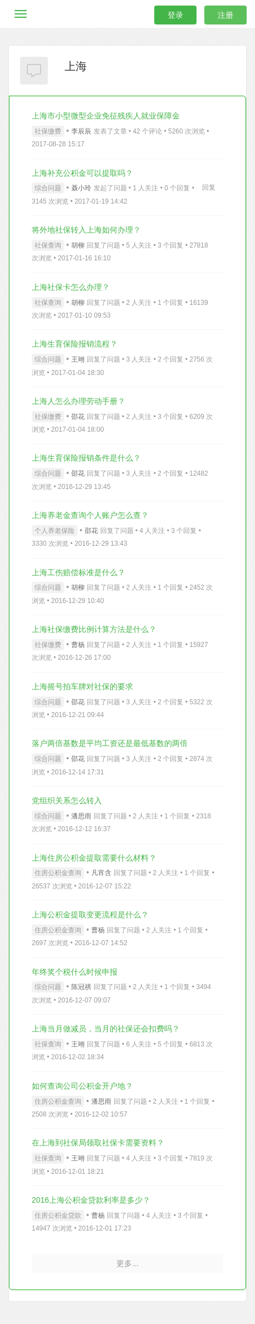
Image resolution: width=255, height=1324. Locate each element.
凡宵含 (101, 873)
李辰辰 (81, 131)
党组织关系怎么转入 (67, 800)
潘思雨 (81, 816)
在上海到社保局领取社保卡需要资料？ (98, 1142)
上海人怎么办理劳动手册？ (78, 401)
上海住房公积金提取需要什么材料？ (94, 857)
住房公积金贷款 (58, 1215)
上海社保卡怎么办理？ (71, 287)
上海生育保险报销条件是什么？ (86, 457)
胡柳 (78, 245)
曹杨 (78, 645)
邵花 (78, 417)
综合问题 (48, 188)
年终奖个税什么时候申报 (74, 971)
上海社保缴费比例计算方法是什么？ (94, 629)
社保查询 (48, 245)
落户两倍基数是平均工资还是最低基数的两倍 (110, 743)
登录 (175, 15)
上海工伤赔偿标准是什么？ (78, 572)
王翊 (78, 359)
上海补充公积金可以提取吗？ (82, 173)
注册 (225, 15)
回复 (208, 187)
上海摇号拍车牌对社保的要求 (82, 686)
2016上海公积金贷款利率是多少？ (91, 1199)
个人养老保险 (55, 531)
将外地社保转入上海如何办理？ (86, 229)
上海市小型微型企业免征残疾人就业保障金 (106, 115)
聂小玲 (81, 188)
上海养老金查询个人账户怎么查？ (90, 515)
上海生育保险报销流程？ (74, 343)
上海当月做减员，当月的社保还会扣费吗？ (106, 1028)
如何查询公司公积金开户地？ (82, 1085)
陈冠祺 (81, 987)
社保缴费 (48, 131)
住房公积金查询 (58, 873)
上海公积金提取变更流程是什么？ (90, 914)
